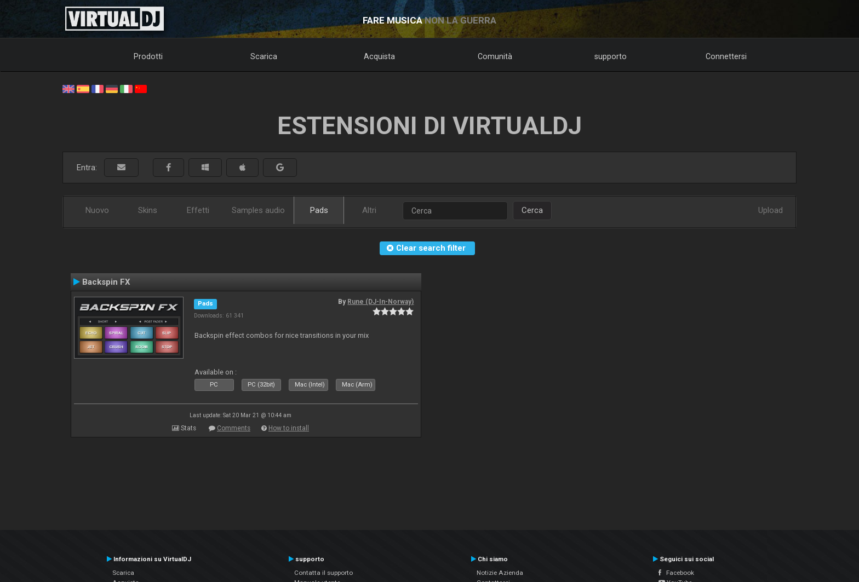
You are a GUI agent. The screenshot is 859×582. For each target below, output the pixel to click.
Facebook (676, 573)
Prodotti (148, 56)
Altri (369, 210)
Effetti (198, 210)
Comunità (495, 56)
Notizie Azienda (500, 573)
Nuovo (97, 210)
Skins (147, 210)
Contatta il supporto (323, 573)
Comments (233, 428)
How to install (288, 428)
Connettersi (726, 56)
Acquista (379, 56)
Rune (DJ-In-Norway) (380, 302)
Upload (770, 210)
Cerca (532, 210)
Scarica (263, 56)
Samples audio (258, 210)
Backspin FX (106, 282)
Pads (319, 210)
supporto (610, 56)
